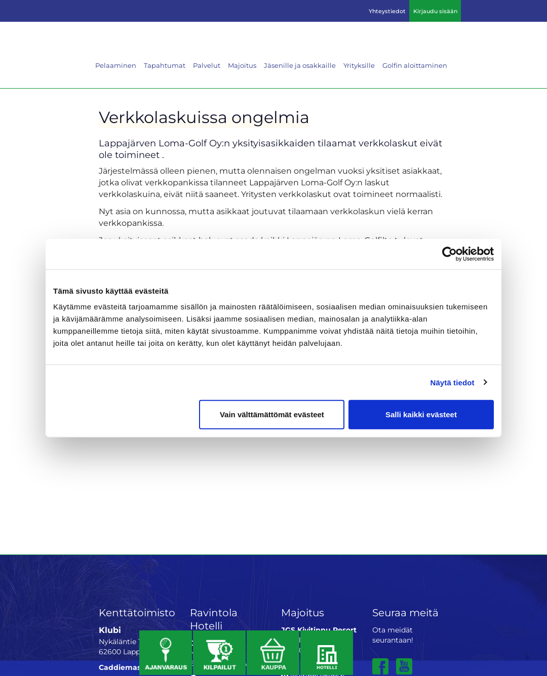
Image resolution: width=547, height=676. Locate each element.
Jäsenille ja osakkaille (300, 65)
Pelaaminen (115, 65)
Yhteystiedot (387, 11)
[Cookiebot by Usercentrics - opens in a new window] (449, 253)
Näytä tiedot (453, 382)
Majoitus (242, 65)
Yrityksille (359, 65)
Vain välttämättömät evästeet (272, 414)
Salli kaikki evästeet (421, 414)
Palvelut (206, 65)
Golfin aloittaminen (414, 65)
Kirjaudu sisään (435, 11)
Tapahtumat (164, 65)
